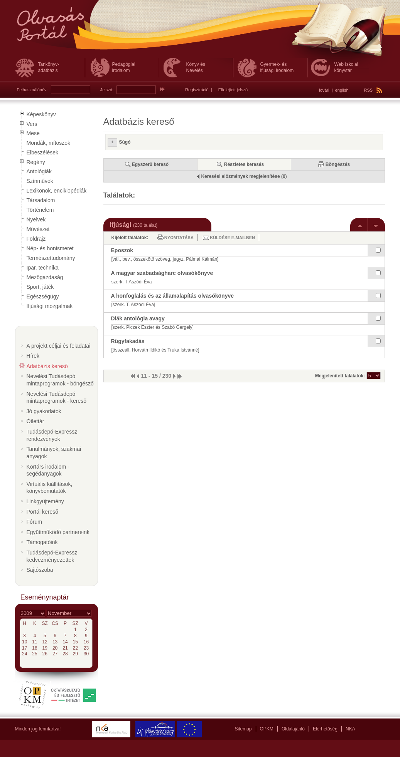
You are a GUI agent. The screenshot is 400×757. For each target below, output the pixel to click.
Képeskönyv (41, 114)
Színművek (40, 181)
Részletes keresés (244, 164)
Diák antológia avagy (138, 318)
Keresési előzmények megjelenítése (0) (244, 176)
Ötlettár (35, 421)
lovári (324, 90)
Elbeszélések (43, 152)
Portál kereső (42, 512)
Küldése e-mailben (232, 237)
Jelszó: (106, 89)
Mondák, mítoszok (49, 143)
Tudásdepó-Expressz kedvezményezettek (52, 556)
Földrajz (36, 239)
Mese (33, 133)
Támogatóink (42, 542)
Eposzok (122, 250)
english (342, 90)
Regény (36, 162)
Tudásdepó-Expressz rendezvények (52, 435)
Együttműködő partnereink (58, 532)
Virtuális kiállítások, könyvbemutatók (50, 487)
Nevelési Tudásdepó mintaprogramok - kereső (57, 397)
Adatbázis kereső (47, 366)
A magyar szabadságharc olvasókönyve (162, 273)
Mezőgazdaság (45, 277)
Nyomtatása (179, 237)
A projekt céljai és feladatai (59, 346)
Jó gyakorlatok (44, 411)
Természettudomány (51, 258)
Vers (32, 124)
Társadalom (41, 200)
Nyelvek (36, 219)
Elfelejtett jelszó (233, 89)
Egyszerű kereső (150, 164)
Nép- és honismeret (50, 248)
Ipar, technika (43, 268)
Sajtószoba (40, 570)
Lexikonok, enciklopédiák (57, 191)
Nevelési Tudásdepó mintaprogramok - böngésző (60, 380)
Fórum (34, 522)
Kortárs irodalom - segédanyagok (48, 470)
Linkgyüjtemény (45, 501)
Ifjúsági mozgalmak (50, 306)
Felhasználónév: (32, 89)
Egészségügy (43, 296)
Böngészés (338, 164)
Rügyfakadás (128, 341)
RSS (373, 90)
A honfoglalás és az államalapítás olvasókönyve (172, 296)
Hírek (33, 356)
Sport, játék (40, 287)
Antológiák (39, 171)
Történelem (40, 210)
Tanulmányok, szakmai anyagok (54, 452)
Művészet (38, 229)
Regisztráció (197, 89)
